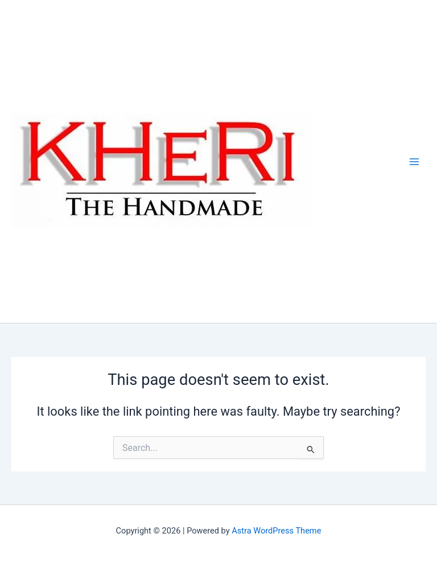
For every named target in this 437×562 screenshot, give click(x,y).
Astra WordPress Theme (276, 531)
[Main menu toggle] (414, 161)
